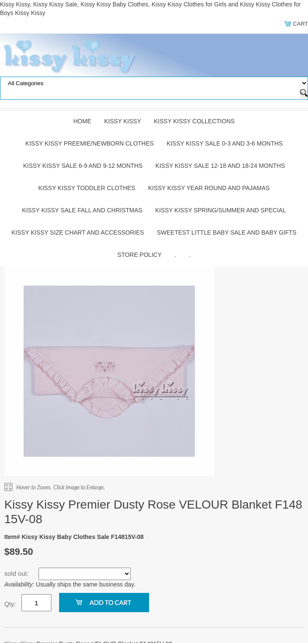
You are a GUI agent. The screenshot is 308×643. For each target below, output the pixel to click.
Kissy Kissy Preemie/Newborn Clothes (89, 143)
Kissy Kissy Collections (194, 121)
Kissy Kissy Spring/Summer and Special (220, 210)
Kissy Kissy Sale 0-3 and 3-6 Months (225, 143)
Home (82, 121)
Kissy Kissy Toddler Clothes (87, 188)
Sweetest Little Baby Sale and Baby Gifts (226, 232)
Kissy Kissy (122, 121)
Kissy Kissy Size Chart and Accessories (78, 232)
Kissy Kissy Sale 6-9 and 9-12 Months (83, 165)
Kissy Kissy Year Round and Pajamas (209, 188)
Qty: (10, 603)
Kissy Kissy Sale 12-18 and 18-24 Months (220, 165)
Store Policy (139, 254)
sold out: (17, 573)
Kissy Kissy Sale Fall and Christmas (82, 210)
